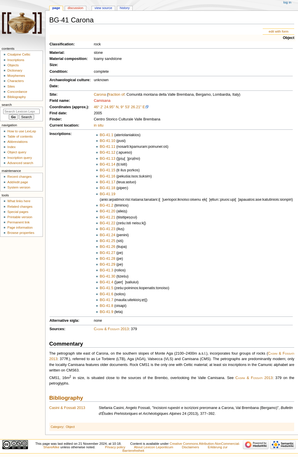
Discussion (75, 8)
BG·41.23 (107, 229)
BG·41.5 (106, 288)
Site (53, 95)
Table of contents (20, 136)
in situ (99, 125)
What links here (18, 201)
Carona (100, 95)
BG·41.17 (107, 182)
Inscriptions (60, 134)
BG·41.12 (107, 152)
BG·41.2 (106, 205)
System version (18, 187)
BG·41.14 (107, 164)
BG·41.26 (107, 247)
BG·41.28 (107, 259)
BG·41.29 (107, 264)
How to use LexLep (21, 131)
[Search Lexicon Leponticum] (21, 111)
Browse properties (20, 232)
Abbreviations (17, 141)
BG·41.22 (107, 223)
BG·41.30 (107, 276)
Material (57, 53)
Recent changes (19, 176)
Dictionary (14, 70)
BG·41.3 (106, 270)
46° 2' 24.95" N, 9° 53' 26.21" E (119, 107)
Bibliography (66, 398)
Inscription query (19, 157)
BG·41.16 (107, 176)
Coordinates (60, 107)
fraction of (116, 95)
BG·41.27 (107, 253)
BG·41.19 (107, 194)
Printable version (19, 217)
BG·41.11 (107, 147)
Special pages (17, 212)
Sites (11, 86)
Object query (16, 152)
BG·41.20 (107, 211)
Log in (287, 2)
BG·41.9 (106, 312)
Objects (13, 65)
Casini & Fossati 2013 (111, 329)
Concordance (17, 91)
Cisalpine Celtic (18, 54)
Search (7, 104)
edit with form (278, 31)
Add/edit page (17, 182)
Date (54, 86)
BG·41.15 (107, 170)
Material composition (68, 59)
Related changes (19, 206)
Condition (58, 72)
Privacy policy (115, 447)
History (125, 8)
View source (103, 8)
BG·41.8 (106, 306)
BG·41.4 (106, 282)
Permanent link (18, 222)
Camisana (102, 101)
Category (57, 426)
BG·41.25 (107, 241)
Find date (58, 113)
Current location (64, 125)
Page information (20, 227)
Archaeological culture (70, 80)
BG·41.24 (107, 235)
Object (288, 38)
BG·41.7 (106, 300)
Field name (59, 101)
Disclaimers (190, 447)
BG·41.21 (107, 217)
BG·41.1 (106, 135)
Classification (62, 44)
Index (11, 147)
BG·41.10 (107, 141)
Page (56, 8)
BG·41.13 (107, 159)
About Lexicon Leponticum (153, 447)
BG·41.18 (107, 188)
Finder (55, 119)
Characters (15, 81)
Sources (57, 329)
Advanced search (20, 163)
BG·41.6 (106, 294)
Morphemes (16, 75)
